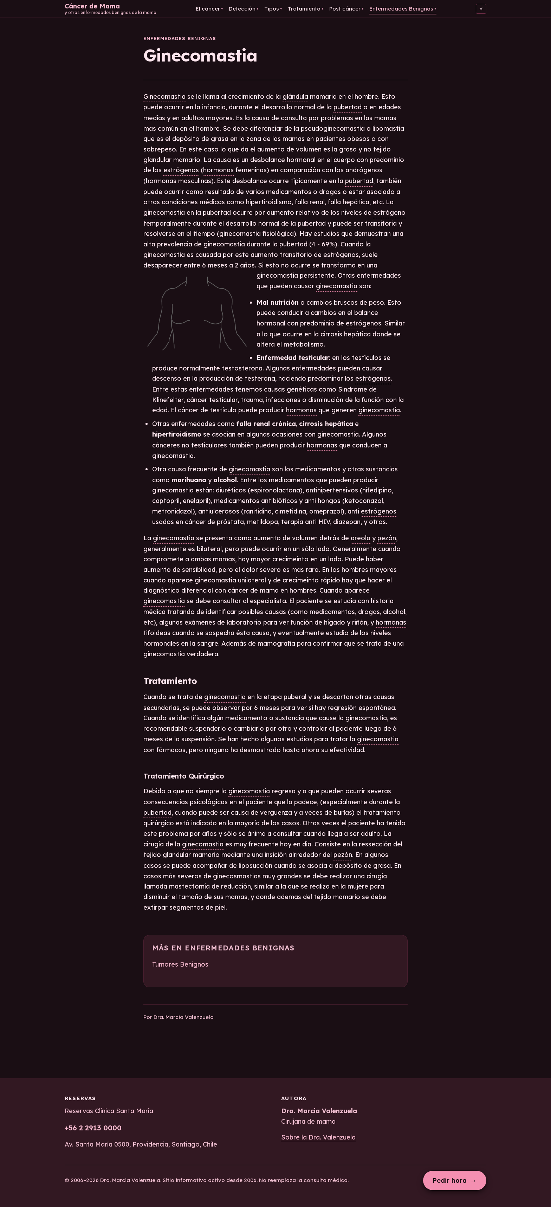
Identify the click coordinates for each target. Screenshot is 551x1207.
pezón (386, 538)
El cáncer (209, 8)
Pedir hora (455, 1180)
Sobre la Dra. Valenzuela (318, 1137)
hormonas (218, 170)
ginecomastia (164, 212)
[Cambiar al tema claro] (481, 9)
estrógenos (181, 170)
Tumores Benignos (180, 964)
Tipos (273, 8)
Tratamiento (306, 8)
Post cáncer (346, 8)
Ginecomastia (164, 96)
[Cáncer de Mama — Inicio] (110, 9)
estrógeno (389, 212)
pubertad (347, 107)
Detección (244, 8)
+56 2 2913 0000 (93, 1127)
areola (360, 538)
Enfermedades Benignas (402, 8)
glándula (295, 96)
